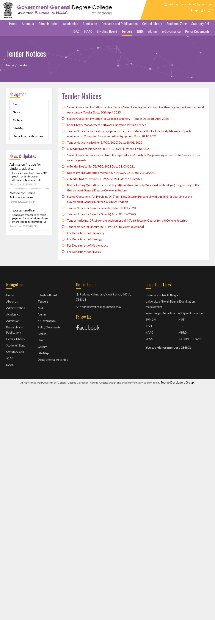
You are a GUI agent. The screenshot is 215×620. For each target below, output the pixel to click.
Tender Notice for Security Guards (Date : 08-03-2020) (102, 208)
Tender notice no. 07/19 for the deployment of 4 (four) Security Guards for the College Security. (127, 220)
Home (13, 24)
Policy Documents (197, 32)
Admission (90, 24)
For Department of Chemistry (85, 233)
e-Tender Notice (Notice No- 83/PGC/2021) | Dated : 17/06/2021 (109, 149)
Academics (70, 24)
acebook (88, 327)
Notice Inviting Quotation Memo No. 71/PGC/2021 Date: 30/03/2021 (111, 172)
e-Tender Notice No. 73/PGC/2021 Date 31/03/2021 (101, 166)
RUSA (149, 339)
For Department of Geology (84, 239)
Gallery (17, 120)
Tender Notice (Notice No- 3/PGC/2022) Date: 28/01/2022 (104, 142)
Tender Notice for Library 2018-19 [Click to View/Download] (105, 226)
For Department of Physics (84, 251)
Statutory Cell (200, 24)
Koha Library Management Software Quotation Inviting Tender (106, 125)
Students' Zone (176, 24)
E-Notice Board (107, 32)
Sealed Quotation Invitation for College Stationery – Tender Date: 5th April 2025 (118, 118)
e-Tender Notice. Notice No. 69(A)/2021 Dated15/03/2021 (104, 179)
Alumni (152, 32)
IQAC (76, 32)
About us (28, 24)
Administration (48, 24)
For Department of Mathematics (87, 245)
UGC (182, 326)
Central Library (152, 24)
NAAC (88, 32)
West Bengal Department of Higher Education (174, 313)
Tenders (127, 32)
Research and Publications (120, 24)
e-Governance (171, 32)
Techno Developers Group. (177, 382)
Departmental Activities (28, 136)
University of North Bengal (162, 295)
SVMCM (151, 319)
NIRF (140, 32)
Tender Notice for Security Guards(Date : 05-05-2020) (101, 214)
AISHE (149, 326)
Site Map (18, 128)
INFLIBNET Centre (190, 339)
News (16, 112)
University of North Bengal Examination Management (170, 304)
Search (17, 104)
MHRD (183, 332)
